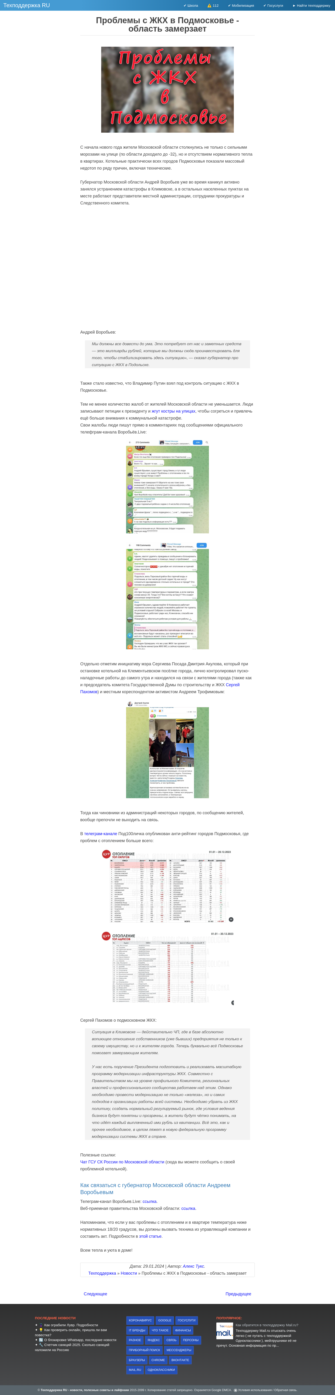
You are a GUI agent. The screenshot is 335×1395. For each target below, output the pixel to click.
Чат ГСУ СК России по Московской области (122, 1162)
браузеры (137, 1360)
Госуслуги (187, 1320)
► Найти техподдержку (311, 5)
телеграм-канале (100, 833)
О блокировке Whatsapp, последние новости (80, 1340)
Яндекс (153, 1340)
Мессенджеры (179, 1350)
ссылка (150, 1201)
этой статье (150, 1236)
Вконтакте (180, 1360)
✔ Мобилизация (241, 5)
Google (164, 1320)
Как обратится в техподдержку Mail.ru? (267, 1325)
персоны (191, 1340)
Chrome (158, 1360)
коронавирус (140, 1320)
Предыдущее (238, 1294)
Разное (135, 1340)
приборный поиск (144, 1350)
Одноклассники (161, 1370)
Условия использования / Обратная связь (267, 1390)
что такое (160, 1330)
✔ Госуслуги (273, 5)
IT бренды (137, 1330)
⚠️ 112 (212, 5)
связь (171, 1340)
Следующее (95, 1294)
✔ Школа (191, 5)
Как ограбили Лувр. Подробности (71, 1325)
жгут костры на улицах (173, 411)
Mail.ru (135, 1370)
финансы (183, 1330)
